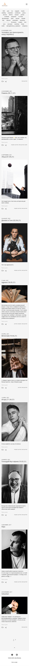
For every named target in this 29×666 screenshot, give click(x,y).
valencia (8, 20)
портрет (17, 14)
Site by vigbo (14, 662)
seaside (23, 18)
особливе (6, 16)
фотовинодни (5, 18)
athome (11, 14)
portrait (22, 14)
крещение (14, 16)
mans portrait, (22, 144)
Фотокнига (14, 22)
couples (20, 22)
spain (12, 18)
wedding (4, 12)
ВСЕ (4, 11)
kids (3, 20)
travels (22, 11)
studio (3, 26)
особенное (18, 12)
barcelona (22, 20)
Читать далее (5, 78)
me (12, 11)
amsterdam (15, 20)
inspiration (10, 12)
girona (23, 12)
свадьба (17, 11)
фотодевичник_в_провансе (13, 26)
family (22, 24)
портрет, (13, 144)
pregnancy (24, 26)
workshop (16, 24)
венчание (10, 24)
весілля (5, 14)
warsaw (18, 18)
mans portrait (6, 22)
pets (8, 11)
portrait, (17, 144)
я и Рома (20, 16)
